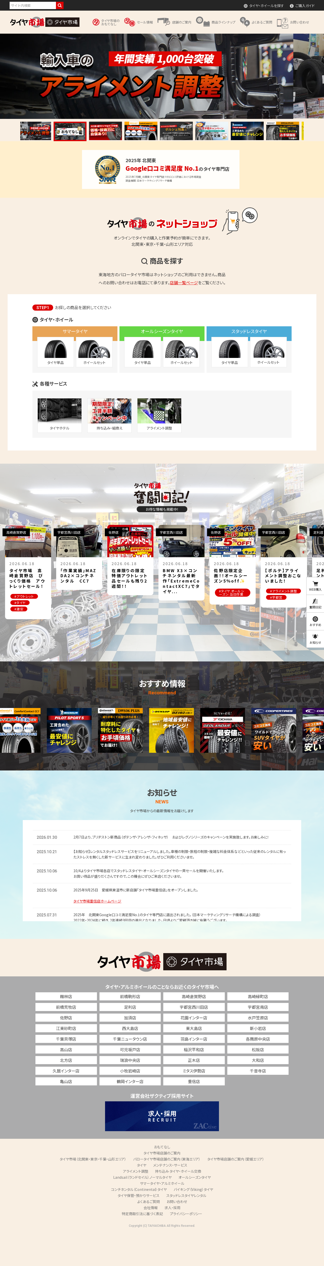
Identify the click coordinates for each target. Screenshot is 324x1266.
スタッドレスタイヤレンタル (186, 1229)
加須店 (130, 1051)
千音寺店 (258, 1104)
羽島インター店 (193, 1072)
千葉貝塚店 (66, 1072)
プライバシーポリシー (186, 1247)
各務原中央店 (258, 1072)
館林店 (66, 1030)
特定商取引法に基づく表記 (142, 1247)
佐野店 (66, 1051)
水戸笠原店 (258, 1051)
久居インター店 (66, 1104)
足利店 (130, 1041)
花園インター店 (193, 1051)
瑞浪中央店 (130, 1094)
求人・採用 (172, 1241)
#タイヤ (34, 611)
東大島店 (194, 1062)
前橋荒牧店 (66, 1041)
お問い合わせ (177, 1235)
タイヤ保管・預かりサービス (138, 1229)
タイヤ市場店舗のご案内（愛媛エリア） (235, 1192)
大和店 (258, 1094)
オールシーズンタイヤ (194, 1210)
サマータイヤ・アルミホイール (162, 1216)
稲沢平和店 (194, 1083)
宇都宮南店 (258, 1041)
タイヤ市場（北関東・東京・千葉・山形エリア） (93, 1192)
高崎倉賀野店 (194, 1030)
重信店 (194, 1115)
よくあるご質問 (148, 1235)
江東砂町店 (66, 1062)
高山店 (66, 1083)
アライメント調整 (135, 1204)
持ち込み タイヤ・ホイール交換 (178, 1204)
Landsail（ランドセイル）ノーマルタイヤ (142, 1210)
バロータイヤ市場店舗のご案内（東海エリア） (166, 1192)
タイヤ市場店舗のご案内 (162, 1186)
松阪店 (258, 1083)
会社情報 (151, 1241)
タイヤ (141, 1198)
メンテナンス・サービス (170, 1198)
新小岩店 (258, 1062)
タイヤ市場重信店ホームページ (97, 934)
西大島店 (130, 1062)
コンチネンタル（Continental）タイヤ (139, 1223)
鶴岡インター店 (130, 1115)
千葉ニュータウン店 (130, 1072)
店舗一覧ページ (184, 283)
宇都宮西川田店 (194, 1041)
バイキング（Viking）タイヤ (193, 1223)
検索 (60, 5)
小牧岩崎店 (130, 1104)
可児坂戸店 (130, 1083)
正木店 (194, 1094)
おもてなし (162, 1180)
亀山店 (66, 1115)
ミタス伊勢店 (194, 1104)
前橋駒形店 (130, 1030)
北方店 (66, 1094)
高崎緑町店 (258, 1030)
